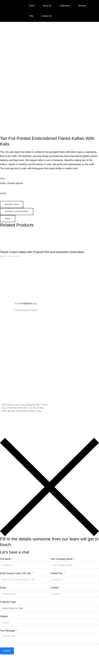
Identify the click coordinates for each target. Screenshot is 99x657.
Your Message (7, 630)
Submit (7, 651)
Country (55, 587)
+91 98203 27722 (11, 418)
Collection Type (8, 602)
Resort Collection (10, 256)
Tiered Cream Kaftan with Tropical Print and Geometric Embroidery (42, 252)
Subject (4, 616)
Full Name (5, 559)
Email (3, 587)
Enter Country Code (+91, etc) (15, 573)
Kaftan (3, 183)
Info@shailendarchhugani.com (17, 425)
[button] (11, 204)
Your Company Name (62, 559)
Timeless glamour (15, 183)
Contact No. (57, 573)
